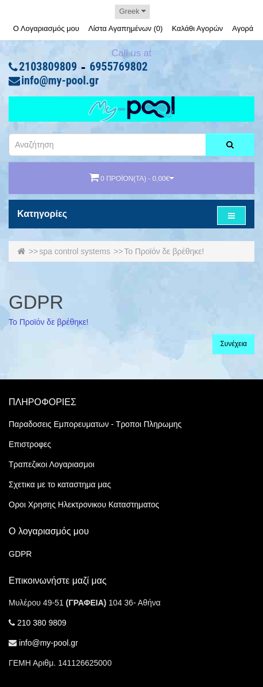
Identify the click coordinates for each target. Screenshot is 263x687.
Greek (132, 11)
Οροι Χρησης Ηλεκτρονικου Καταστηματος (84, 504)
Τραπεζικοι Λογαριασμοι (51, 464)
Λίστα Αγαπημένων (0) (125, 28)
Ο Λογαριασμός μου (46, 28)
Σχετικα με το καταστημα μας (60, 484)
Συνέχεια (233, 344)
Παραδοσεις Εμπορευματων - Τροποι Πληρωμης (95, 424)
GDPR (20, 553)
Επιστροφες (30, 444)
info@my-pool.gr (60, 81)
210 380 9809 (42, 622)
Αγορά (242, 28)
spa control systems (74, 251)
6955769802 (119, 67)
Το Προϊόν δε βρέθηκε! (164, 251)
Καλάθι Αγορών (197, 28)
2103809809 (48, 67)
